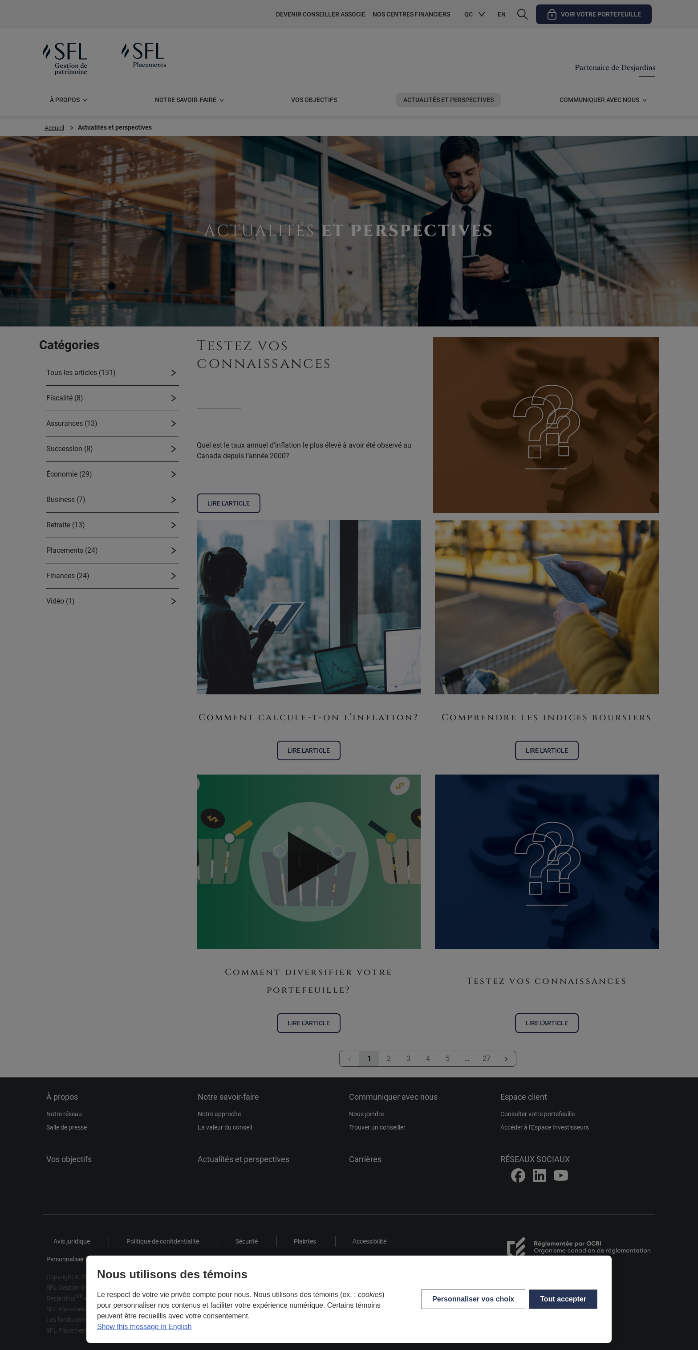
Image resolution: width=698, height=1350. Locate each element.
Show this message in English (144, 1326)
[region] (349, 1299)
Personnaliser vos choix (473, 1299)
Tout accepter (563, 1299)
